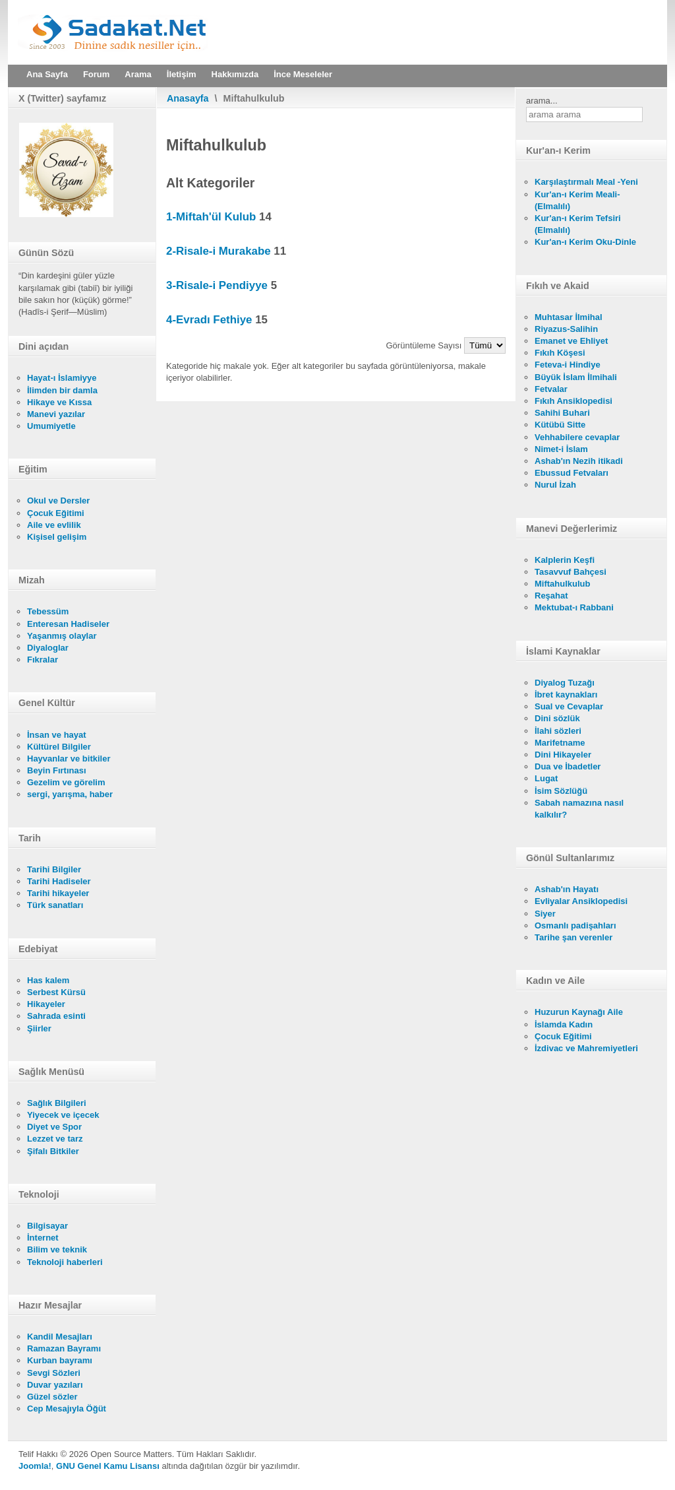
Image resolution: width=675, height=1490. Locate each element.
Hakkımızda (235, 74)
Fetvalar (551, 389)
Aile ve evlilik (54, 525)
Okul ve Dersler (58, 500)
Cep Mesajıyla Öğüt (66, 1408)
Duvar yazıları (55, 1385)
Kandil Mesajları (59, 1337)
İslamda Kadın (564, 1024)
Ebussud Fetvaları (571, 473)
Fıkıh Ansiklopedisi (573, 401)
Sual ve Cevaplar (569, 706)
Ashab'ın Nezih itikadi (579, 461)
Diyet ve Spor (54, 1127)
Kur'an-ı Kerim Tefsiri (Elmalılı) (578, 224)
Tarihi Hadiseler (59, 881)
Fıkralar (42, 659)
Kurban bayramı (59, 1360)
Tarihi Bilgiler (54, 869)
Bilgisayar (47, 1226)
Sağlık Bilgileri (56, 1103)
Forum (96, 74)
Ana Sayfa (47, 74)
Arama (138, 74)
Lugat (546, 778)
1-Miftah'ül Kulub (211, 217)
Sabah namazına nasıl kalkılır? (579, 809)
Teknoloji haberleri (65, 1262)
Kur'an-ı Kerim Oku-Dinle (585, 242)
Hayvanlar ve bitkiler (68, 758)
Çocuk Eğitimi (55, 513)
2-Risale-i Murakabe (218, 251)
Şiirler (39, 1028)
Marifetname (560, 743)
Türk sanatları (55, 905)
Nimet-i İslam (561, 449)
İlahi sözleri (558, 731)
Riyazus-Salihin (566, 329)
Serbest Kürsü (56, 992)
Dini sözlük (557, 718)
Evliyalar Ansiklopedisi (581, 901)
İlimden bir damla (62, 390)
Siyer (545, 914)
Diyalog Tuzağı (565, 683)
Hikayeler (46, 1004)
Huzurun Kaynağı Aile (579, 1012)
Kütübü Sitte (560, 425)
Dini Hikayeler (563, 755)
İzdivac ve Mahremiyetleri (586, 1048)
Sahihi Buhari (562, 413)
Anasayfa (188, 98)
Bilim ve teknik (57, 1249)
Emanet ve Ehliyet (571, 341)
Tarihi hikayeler (58, 893)
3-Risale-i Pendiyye (217, 285)
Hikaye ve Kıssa (59, 402)
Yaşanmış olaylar (62, 636)
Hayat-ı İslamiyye (62, 378)
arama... (542, 101)
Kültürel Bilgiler (59, 747)
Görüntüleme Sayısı (425, 345)
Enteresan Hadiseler (68, 624)
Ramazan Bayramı (64, 1348)
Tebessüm (48, 611)
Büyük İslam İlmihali (576, 377)
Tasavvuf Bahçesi (570, 572)
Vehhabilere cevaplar (577, 437)
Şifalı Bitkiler (53, 1151)
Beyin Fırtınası (56, 770)
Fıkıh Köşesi (560, 353)
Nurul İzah (555, 485)
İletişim (181, 74)
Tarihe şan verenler (573, 937)
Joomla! (34, 1466)
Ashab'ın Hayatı (567, 889)
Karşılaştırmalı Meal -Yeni (586, 182)
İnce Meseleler (303, 74)
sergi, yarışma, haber (70, 794)
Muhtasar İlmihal (568, 317)
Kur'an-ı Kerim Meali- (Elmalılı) (577, 200)
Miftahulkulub (563, 584)
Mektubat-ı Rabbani (574, 607)
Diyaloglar (48, 648)
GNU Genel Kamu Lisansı (108, 1466)
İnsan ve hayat (56, 735)
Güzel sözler (52, 1397)
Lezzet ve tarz (55, 1139)
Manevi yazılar (56, 414)
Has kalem (48, 980)
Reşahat (551, 595)
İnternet (43, 1238)
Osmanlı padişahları (575, 925)
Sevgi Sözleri (53, 1373)
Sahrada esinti (56, 1016)
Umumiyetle (51, 426)
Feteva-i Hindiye (568, 365)
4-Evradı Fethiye (209, 319)
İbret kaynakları (566, 694)
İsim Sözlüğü (561, 791)
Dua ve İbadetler (568, 766)
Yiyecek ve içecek (63, 1115)
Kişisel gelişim (56, 537)
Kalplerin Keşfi (565, 560)
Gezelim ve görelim (66, 782)
